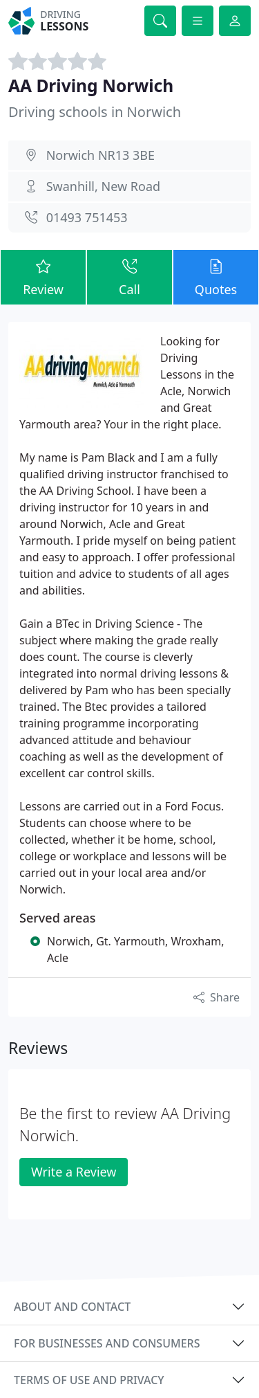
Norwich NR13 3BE (100, 155)
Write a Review (73, 1171)
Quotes (215, 276)
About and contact (72, 1306)
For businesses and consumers (107, 1343)
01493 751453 (87, 217)
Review (43, 276)
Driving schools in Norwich (94, 111)
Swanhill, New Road (103, 186)
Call (129, 276)
